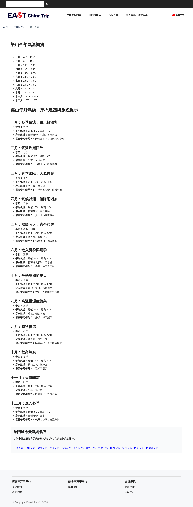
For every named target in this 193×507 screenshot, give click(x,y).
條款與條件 (131, 486)
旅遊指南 (17, 492)
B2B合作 (73, 486)
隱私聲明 (129, 492)
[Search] (47, 4)
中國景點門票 (75, 15)
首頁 (5, 27)
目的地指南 (96, 15)
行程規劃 (114, 15)
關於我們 (17, 486)
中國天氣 (19, 27)
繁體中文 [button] (179, 14)
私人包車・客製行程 (138, 15)
